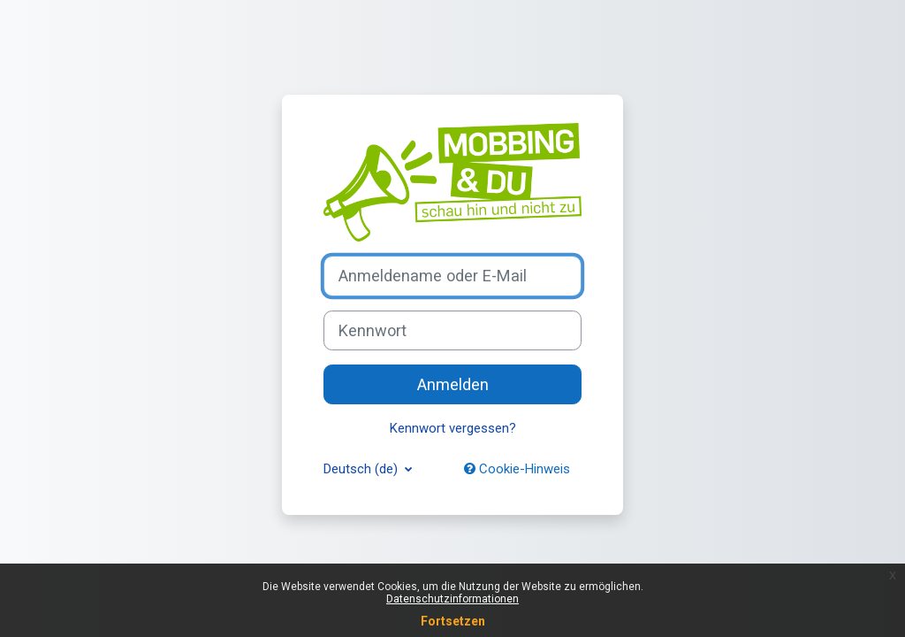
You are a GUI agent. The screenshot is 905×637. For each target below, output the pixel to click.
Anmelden (453, 384)
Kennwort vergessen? (453, 428)
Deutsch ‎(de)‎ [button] (362, 469)
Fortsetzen (453, 621)
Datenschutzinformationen (452, 599)
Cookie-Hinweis (517, 469)
